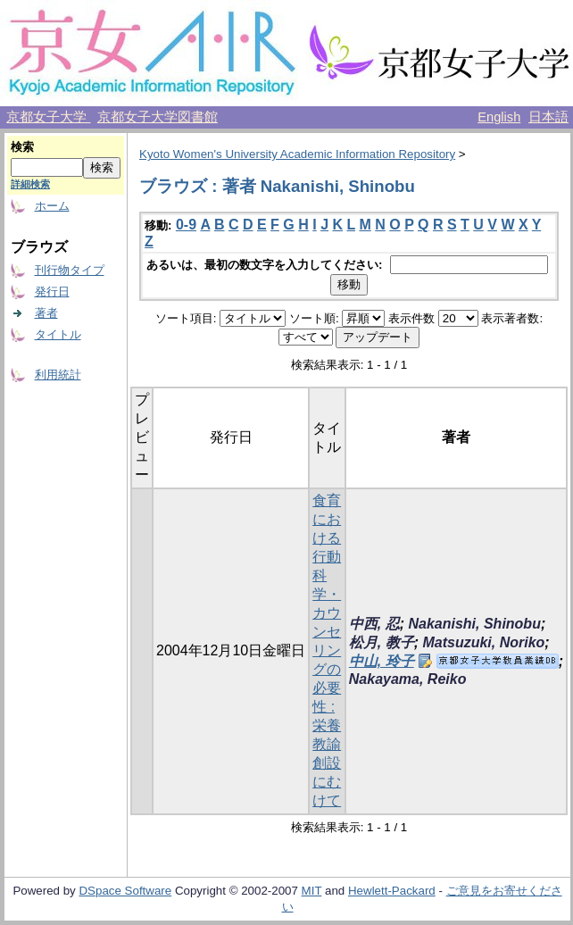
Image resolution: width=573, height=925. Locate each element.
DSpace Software (125, 890)
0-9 (186, 224)
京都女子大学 (48, 117)
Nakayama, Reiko (408, 679)
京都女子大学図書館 (157, 117)
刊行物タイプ (69, 270)
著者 (46, 313)
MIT (312, 890)
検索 (22, 147)
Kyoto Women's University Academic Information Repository (297, 154)
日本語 (548, 117)
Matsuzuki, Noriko (483, 642)
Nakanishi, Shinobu (474, 623)
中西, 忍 (374, 623)
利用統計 (58, 374)
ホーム (52, 205)
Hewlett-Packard (392, 890)
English (499, 117)
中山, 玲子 (381, 661)
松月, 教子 (381, 642)
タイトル (58, 334)
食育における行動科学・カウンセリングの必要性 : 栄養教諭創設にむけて (326, 650)
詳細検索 (30, 184)
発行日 (52, 291)
